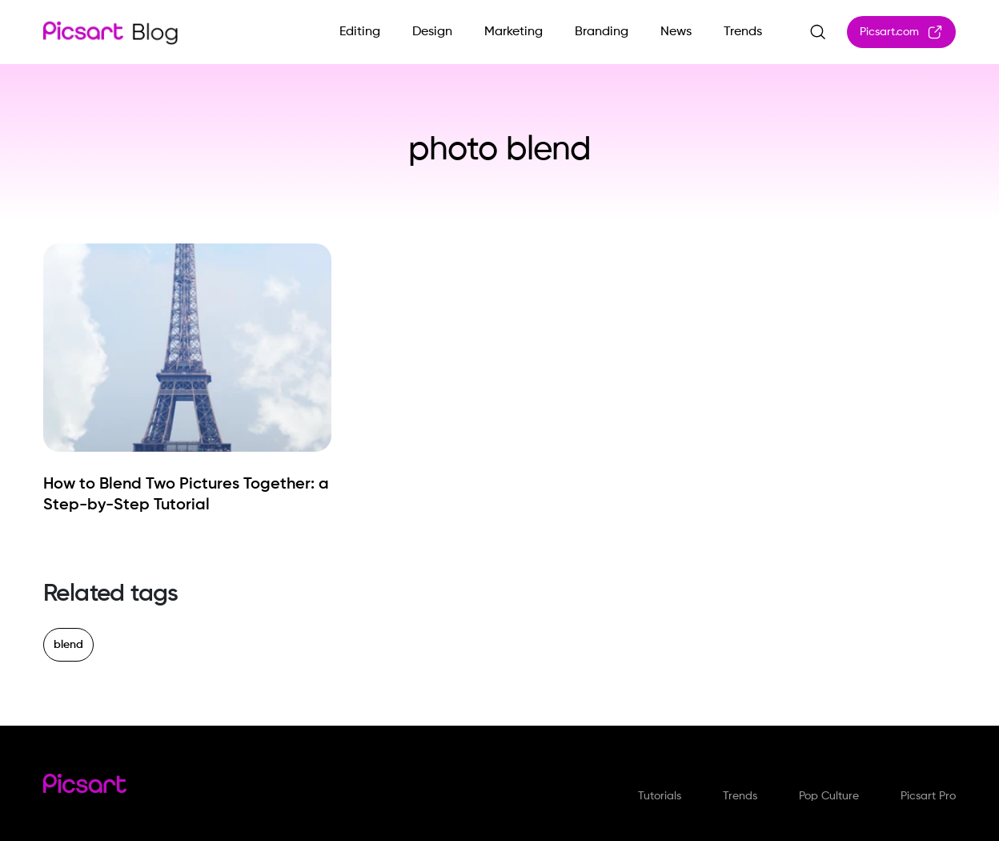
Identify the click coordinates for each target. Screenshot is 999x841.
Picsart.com (901, 32)
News (676, 32)
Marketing (513, 32)
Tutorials (659, 796)
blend (68, 644)
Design (432, 32)
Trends (743, 32)
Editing (359, 32)
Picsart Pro (928, 796)
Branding (601, 32)
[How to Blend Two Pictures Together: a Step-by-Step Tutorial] (187, 495)
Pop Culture (829, 796)
